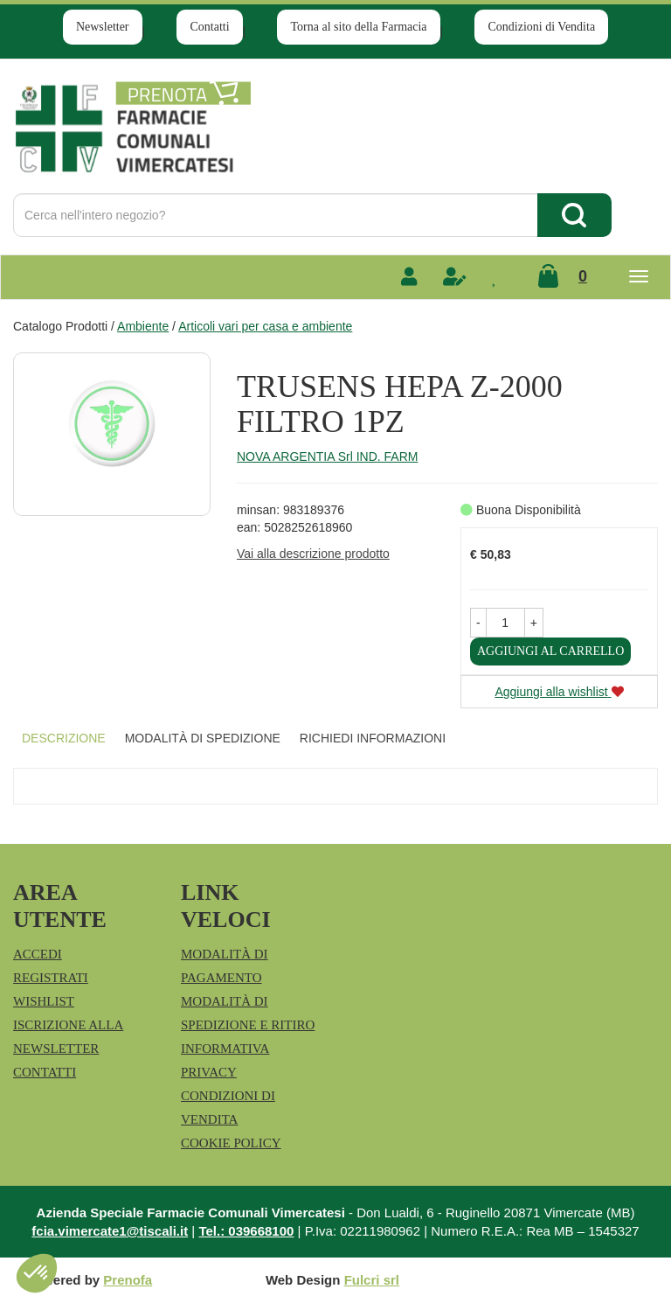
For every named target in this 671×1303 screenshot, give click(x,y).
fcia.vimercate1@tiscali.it (109, 1230)
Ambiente (143, 326)
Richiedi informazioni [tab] (373, 738)
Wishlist (43, 1001)
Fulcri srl (371, 1279)
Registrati (50, 978)
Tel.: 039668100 (246, 1230)
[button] (478, 623)
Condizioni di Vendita (541, 26)
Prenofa (127, 1279)
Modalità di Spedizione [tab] (202, 738)
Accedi (37, 954)
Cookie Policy (231, 1143)
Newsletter (102, 26)
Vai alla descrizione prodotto (313, 554)
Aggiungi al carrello (550, 651)
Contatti (209, 26)
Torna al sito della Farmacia (358, 26)
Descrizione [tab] (64, 738)
